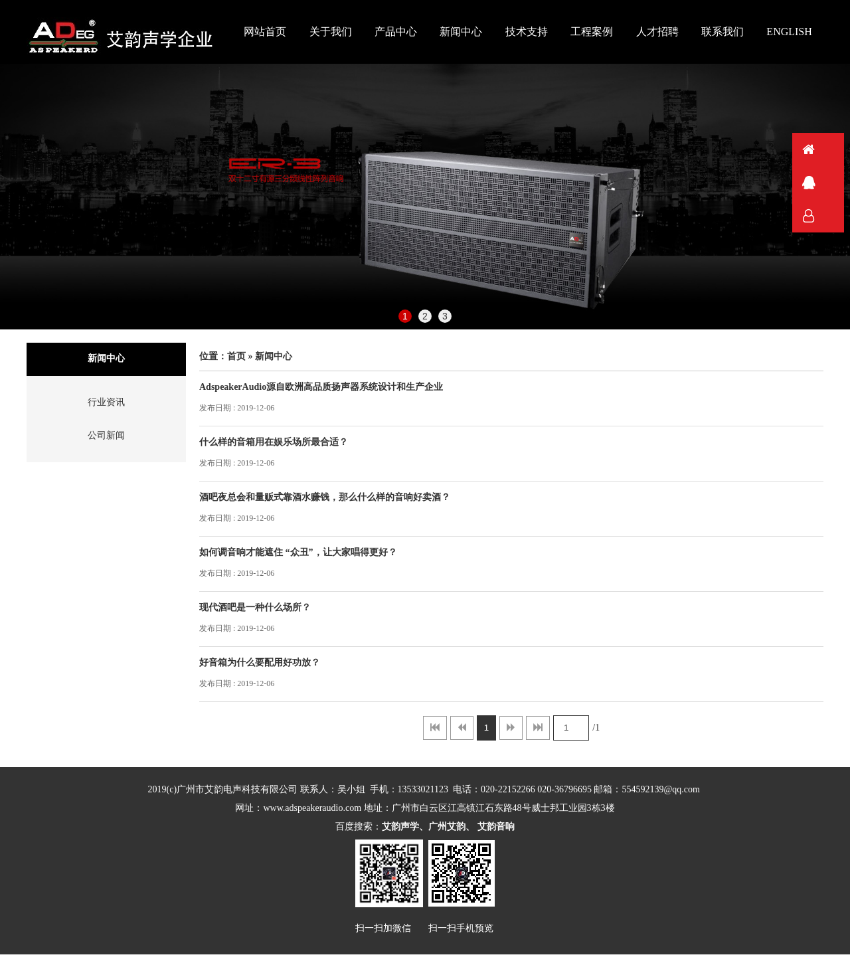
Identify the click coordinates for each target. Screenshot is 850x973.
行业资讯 (106, 402)
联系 (826, 215)
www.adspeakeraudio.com (313, 808)
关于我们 (330, 31)
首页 (236, 356)
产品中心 (396, 31)
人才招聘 (657, 31)
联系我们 (722, 31)
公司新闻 (106, 435)
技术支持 (526, 31)
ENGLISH (788, 31)
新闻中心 (461, 31)
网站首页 (265, 31)
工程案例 (591, 31)
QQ (826, 182)
